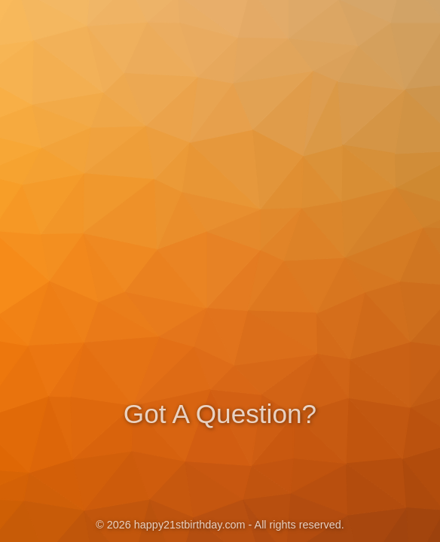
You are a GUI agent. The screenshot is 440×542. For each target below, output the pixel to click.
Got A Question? (220, 412)
